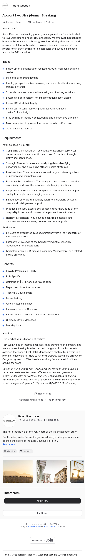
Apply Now (42, 500)
